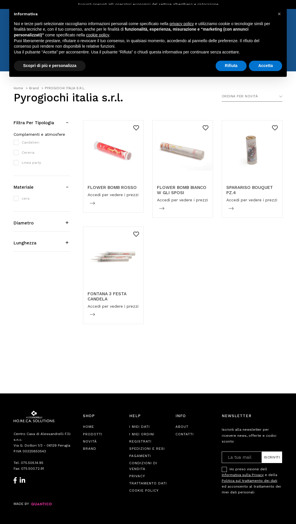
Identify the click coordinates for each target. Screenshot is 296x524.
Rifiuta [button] (231, 65)
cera (25, 198)
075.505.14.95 (32, 463)
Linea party (31, 163)
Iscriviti (272, 457)
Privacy (137, 476)
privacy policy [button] (182, 23)
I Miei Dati (139, 427)
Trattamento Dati (148, 483)
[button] (279, 13)
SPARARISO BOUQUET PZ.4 (249, 190)
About (181, 427)
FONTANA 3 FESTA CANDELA (107, 296)
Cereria (28, 152)
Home (88, 427)
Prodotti (92, 434)
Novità (90, 441)
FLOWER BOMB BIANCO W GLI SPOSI (181, 190)
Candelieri (30, 142)
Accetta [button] (265, 65)
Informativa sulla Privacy (243, 475)
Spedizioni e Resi (147, 449)
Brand (89, 449)
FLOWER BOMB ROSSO (112, 187)
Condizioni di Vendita (143, 466)
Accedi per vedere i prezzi (113, 194)
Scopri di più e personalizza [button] (49, 65)
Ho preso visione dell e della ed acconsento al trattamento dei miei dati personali (251, 480)
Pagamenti (140, 456)
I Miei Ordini (141, 434)
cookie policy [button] (97, 35)
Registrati (140, 441)
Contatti (184, 434)
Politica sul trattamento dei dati (249, 481)
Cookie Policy (144, 490)
